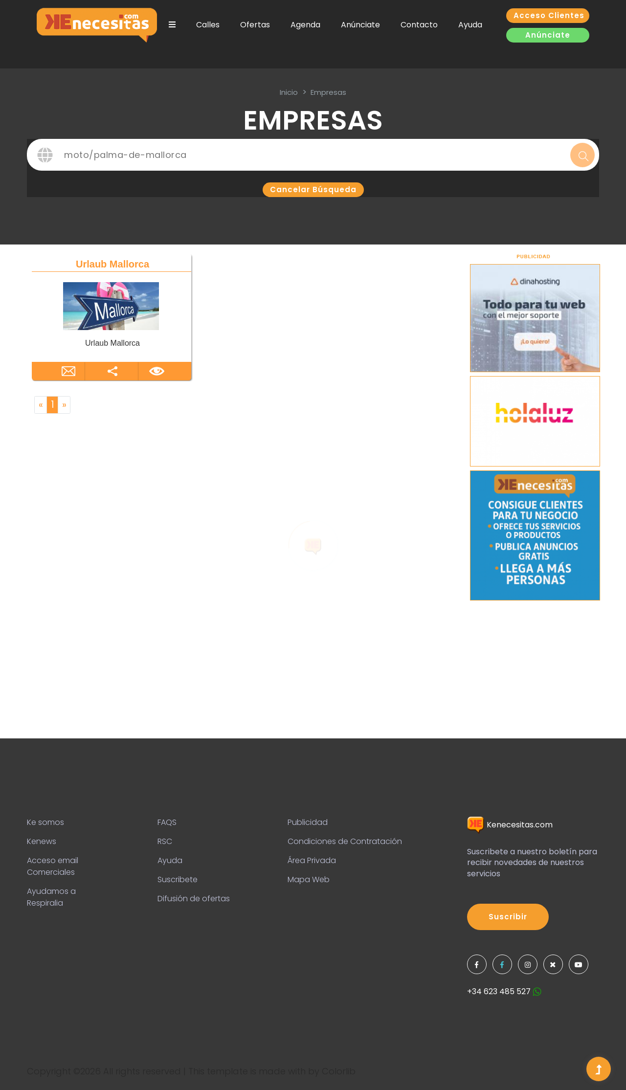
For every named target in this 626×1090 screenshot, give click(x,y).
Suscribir (508, 917)
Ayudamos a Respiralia (51, 897)
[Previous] (40, 405)
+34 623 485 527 (504, 991)
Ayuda (470, 24)
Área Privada (312, 860)
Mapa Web (309, 879)
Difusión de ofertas (193, 898)
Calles (208, 24)
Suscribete (177, 879)
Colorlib (339, 1071)
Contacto (419, 24)
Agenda (305, 24)
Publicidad (308, 822)
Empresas (328, 92)
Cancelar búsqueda (313, 189)
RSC (164, 841)
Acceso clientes (549, 15)
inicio (289, 92)
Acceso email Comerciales (52, 866)
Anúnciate (360, 24)
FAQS (167, 822)
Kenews (41, 841)
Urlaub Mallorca (112, 264)
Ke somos (45, 822)
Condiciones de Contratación (345, 841)
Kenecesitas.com (510, 824)
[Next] (64, 405)
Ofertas (255, 24)
